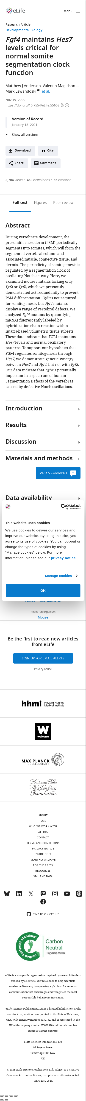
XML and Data (43, 876)
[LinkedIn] (19, 895)
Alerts (43, 832)
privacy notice (63, 558)
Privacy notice (43, 669)
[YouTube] (67, 895)
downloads (38, 180)
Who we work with (43, 826)
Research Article (18, 24)
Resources (43, 871)
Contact (43, 837)
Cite (50, 150)
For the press (43, 865)
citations (62, 180)
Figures (40, 203)
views (14, 180)
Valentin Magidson (59, 86)
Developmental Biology (24, 30)
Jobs (43, 821)
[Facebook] (43, 904)
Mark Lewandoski (21, 91)
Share (19, 163)
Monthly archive (43, 859)
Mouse (43, 617)
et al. (46, 91)
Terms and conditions (43, 843)
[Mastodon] (43, 895)
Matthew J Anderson (23, 86)
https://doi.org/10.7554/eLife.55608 (33, 105)
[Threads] (79, 895)
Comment (49, 164)
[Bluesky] (7, 895)
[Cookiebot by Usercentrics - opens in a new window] (61, 507)
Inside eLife (43, 854)
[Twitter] (31, 895)
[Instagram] (55, 895)
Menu (68, 11)
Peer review (63, 203)
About (43, 815)
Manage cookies (58, 576)
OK (43, 590)
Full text (20, 203)
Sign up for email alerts (43, 658)
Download (23, 150)
